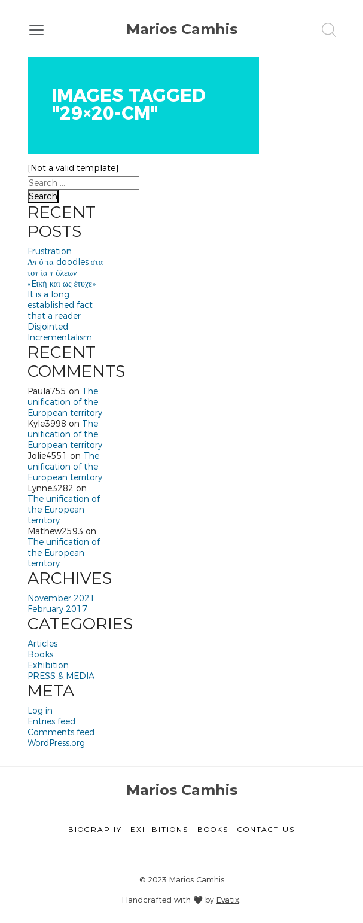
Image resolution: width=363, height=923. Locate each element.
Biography (95, 829)
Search (43, 196)
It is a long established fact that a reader (60, 305)
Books (40, 654)
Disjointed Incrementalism (60, 332)
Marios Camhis (181, 29)
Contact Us (266, 829)
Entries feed (51, 721)
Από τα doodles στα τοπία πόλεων (65, 267)
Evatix (227, 899)
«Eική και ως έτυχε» (62, 283)
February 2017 (57, 609)
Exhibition (48, 665)
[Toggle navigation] (36, 30)
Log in (40, 710)
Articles (42, 643)
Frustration (50, 251)
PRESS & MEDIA (61, 676)
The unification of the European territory (65, 402)
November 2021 (61, 598)
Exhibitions (159, 829)
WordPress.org (56, 743)
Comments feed (61, 732)
